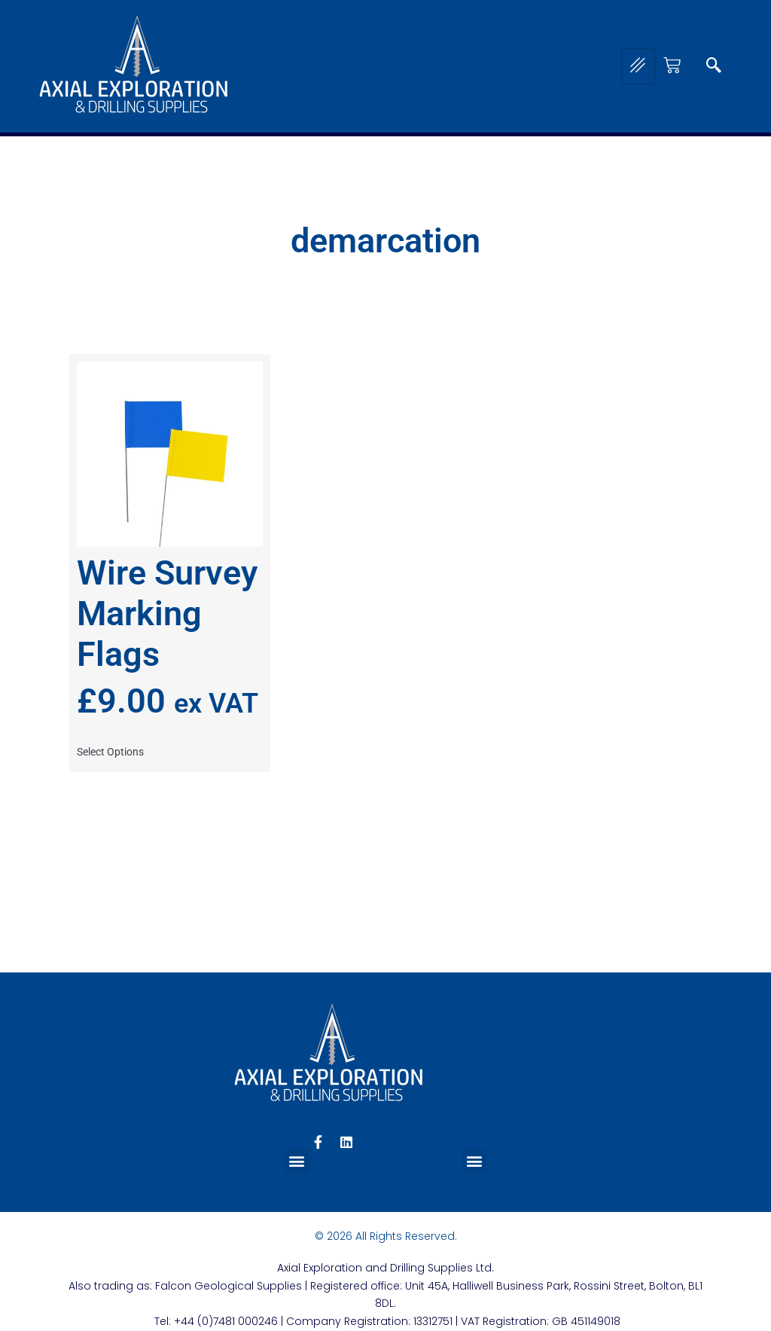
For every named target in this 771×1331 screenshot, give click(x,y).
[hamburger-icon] (638, 66)
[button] (297, 1161)
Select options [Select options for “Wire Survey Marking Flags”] (110, 751)
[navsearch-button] (714, 66)
